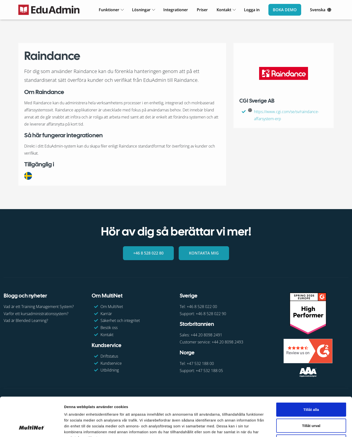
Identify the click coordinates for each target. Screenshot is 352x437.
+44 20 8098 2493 (227, 342)
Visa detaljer (265, 427)
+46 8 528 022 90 (211, 313)
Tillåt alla (311, 373)
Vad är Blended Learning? (26, 320)
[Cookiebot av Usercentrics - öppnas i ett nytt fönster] (31, 427)
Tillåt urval (311, 389)
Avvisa (311, 405)
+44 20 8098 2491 (206, 335)
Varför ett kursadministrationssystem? (36, 313)
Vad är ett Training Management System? (39, 306)
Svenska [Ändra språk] (317, 9)
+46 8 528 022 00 (202, 306)
